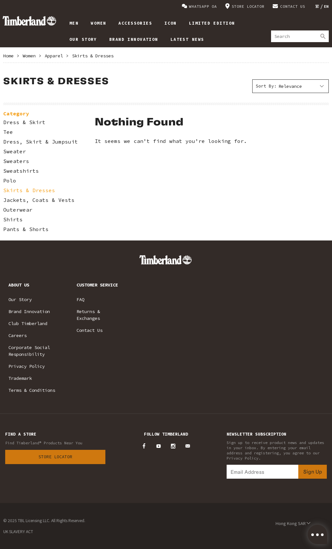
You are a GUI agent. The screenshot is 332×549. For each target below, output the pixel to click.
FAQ (80, 299)
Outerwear (17, 210)
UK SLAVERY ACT (18, 531)
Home (8, 56)
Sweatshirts (21, 171)
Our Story (20, 299)
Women (29, 56)
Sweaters (16, 161)
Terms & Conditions (31, 390)
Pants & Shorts (26, 229)
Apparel (54, 56)
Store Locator (55, 457)
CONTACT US (292, 6)
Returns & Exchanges (88, 315)
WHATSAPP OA (203, 6)
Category (16, 113)
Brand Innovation (29, 311)
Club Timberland (27, 323)
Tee (8, 132)
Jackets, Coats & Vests (39, 200)
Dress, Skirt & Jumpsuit (40, 142)
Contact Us (89, 330)
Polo (9, 181)
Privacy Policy (26, 366)
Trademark (20, 378)
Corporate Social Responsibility (29, 351)
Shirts (13, 219)
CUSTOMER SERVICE (97, 285)
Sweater (14, 151)
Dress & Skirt (24, 122)
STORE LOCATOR (248, 6)
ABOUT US (18, 285)
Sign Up (312, 471)
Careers (17, 335)
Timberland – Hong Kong (29, 21)
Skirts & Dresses (92, 56)
